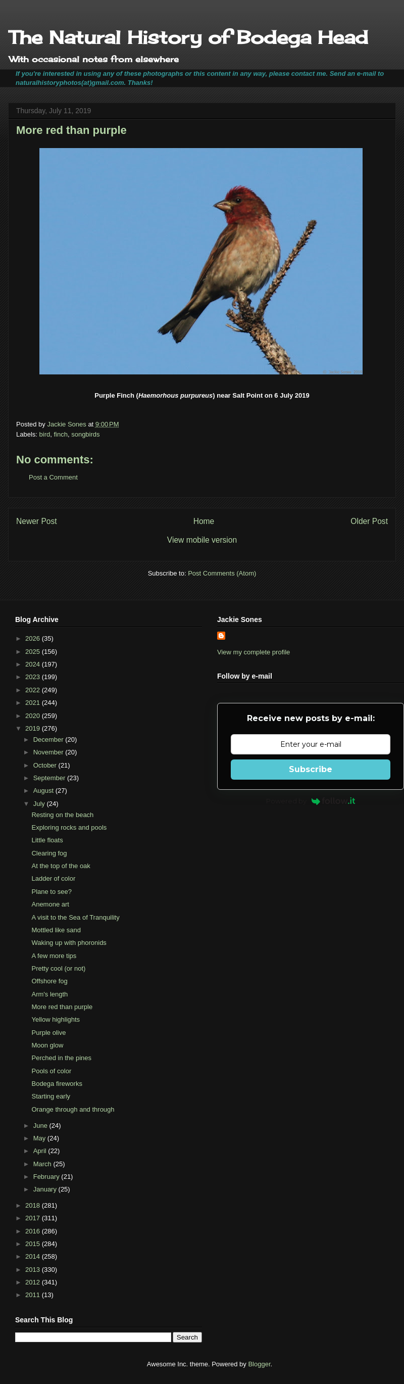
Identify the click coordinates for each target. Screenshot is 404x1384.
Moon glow (47, 1045)
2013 (33, 1269)
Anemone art (50, 904)
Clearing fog (49, 853)
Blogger (259, 1364)
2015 (33, 1244)
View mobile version (202, 540)
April (40, 1151)
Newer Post (36, 521)
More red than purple (61, 1007)
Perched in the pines (61, 1058)
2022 (33, 690)
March (43, 1164)
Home (204, 521)
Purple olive (48, 1032)
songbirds (85, 434)
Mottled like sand (56, 930)
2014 (33, 1256)
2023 (33, 677)
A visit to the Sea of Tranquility (75, 917)
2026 (33, 638)
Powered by (311, 801)
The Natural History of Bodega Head (188, 37)
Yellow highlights (55, 1019)
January (46, 1189)
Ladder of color (53, 878)
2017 (33, 1218)
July (40, 803)
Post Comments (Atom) (222, 573)
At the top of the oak (60, 866)
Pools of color (51, 1071)
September (50, 778)
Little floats (47, 840)
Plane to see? (51, 891)
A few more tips (53, 956)
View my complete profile (253, 652)
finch (60, 434)
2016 (33, 1231)
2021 (33, 702)
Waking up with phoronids (68, 942)
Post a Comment (53, 477)
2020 (33, 716)
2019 (33, 728)
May (40, 1138)
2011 (33, 1295)
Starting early (50, 1096)
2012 (33, 1282)
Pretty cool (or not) (58, 968)
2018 (33, 1205)
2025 (33, 651)
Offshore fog (49, 981)
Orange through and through (72, 1109)
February (47, 1176)
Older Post (369, 521)
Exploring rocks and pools (69, 827)
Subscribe (310, 769)
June (41, 1125)
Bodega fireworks (56, 1083)
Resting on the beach (62, 815)
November (49, 752)
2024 (33, 664)
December (49, 739)
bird (44, 434)
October (46, 765)
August (44, 790)
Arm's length (49, 994)
